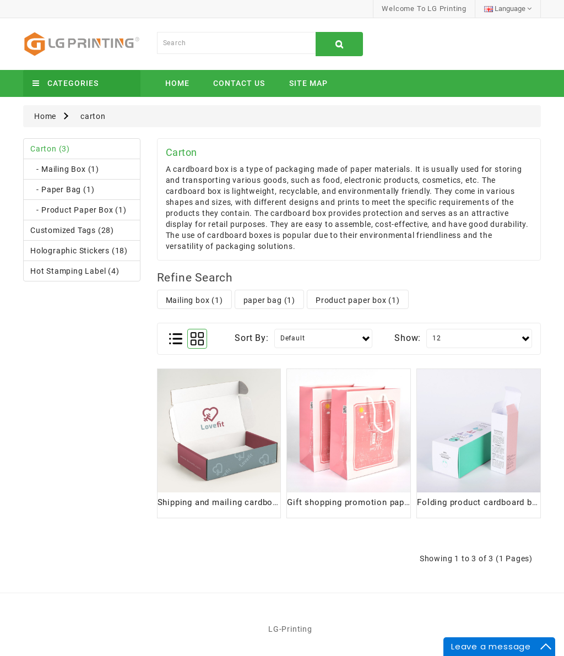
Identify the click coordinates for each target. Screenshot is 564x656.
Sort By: (251, 338)
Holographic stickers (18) (79, 250)
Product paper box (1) (358, 300)
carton (93, 116)
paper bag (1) (269, 300)
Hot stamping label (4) (75, 271)
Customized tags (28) (72, 230)
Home (177, 83)
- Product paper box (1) (78, 209)
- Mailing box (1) (64, 169)
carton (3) (50, 148)
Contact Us (239, 83)
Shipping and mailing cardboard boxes (235, 502)
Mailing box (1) (194, 300)
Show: (407, 338)
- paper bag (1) (62, 189)
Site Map (308, 83)
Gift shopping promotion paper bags (360, 502)
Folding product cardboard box (479, 502)
